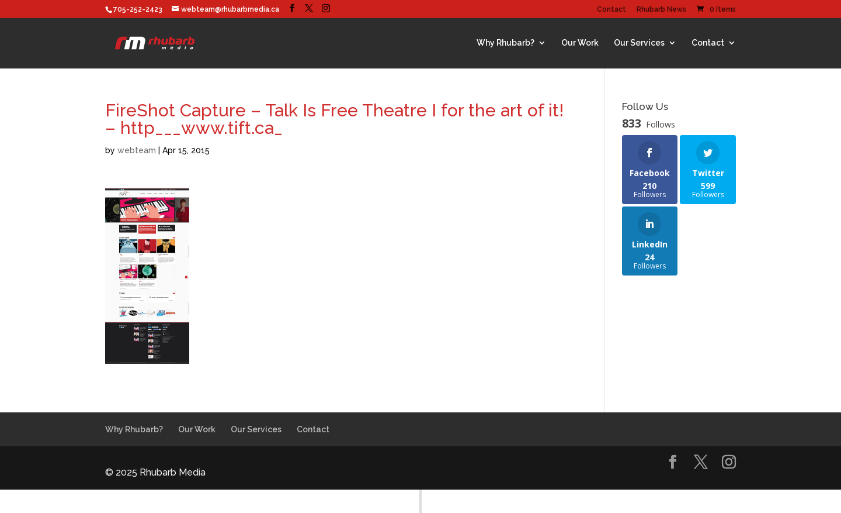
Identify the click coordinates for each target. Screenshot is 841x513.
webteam (136, 150)
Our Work (580, 42)
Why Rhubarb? (505, 42)
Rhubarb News (661, 9)
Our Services (639, 42)
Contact (611, 9)
